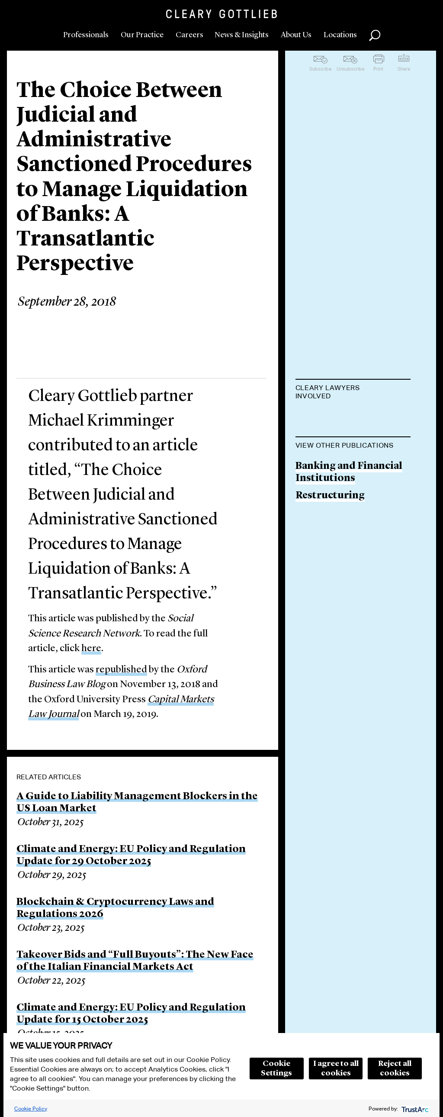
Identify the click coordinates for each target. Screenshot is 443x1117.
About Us (296, 35)
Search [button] (374, 35)
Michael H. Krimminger (352, 418)
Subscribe (320, 69)
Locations (340, 35)
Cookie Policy (30, 1108)
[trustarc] (414, 1108)
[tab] (353, 393)
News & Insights (242, 35)
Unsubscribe (350, 69)
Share (404, 69)
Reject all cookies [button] (394, 1068)
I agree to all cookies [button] (336, 1068)
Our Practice (142, 35)
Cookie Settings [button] (276, 1068)
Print (378, 69)
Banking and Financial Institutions (348, 517)
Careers (189, 35)
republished (121, 670)
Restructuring (330, 540)
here (91, 649)
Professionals (86, 35)
